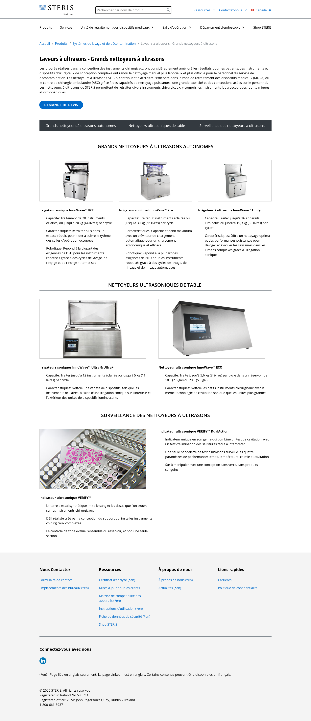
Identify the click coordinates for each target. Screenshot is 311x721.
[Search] (133, 10)
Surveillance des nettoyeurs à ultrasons (233, 125)
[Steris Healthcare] (56, 10)
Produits (45, 27)
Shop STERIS (262, 27)
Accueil (44, 43)
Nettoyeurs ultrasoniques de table (158, 125)
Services (66, 27)
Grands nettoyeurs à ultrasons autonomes (81, 125)
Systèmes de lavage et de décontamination (104, 43)
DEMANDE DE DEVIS (61, 105)
